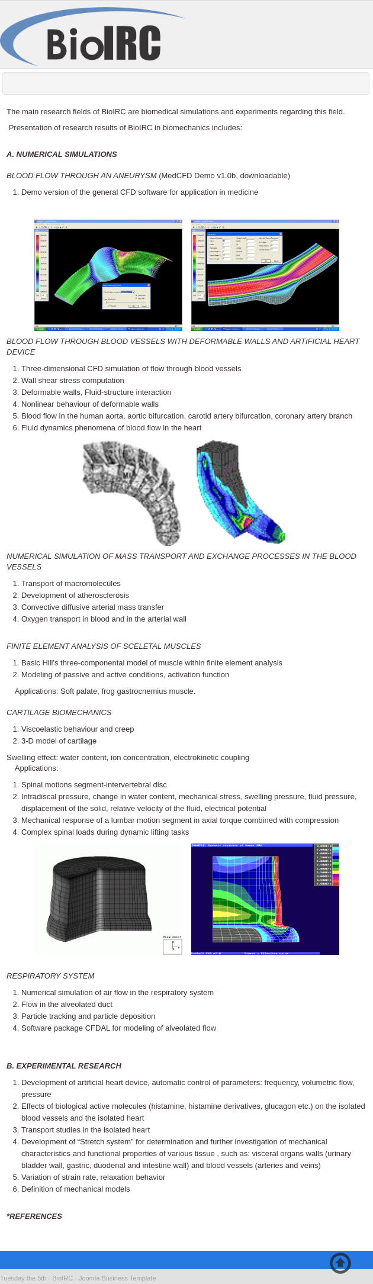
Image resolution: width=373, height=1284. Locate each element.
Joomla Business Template (117, 1278)
